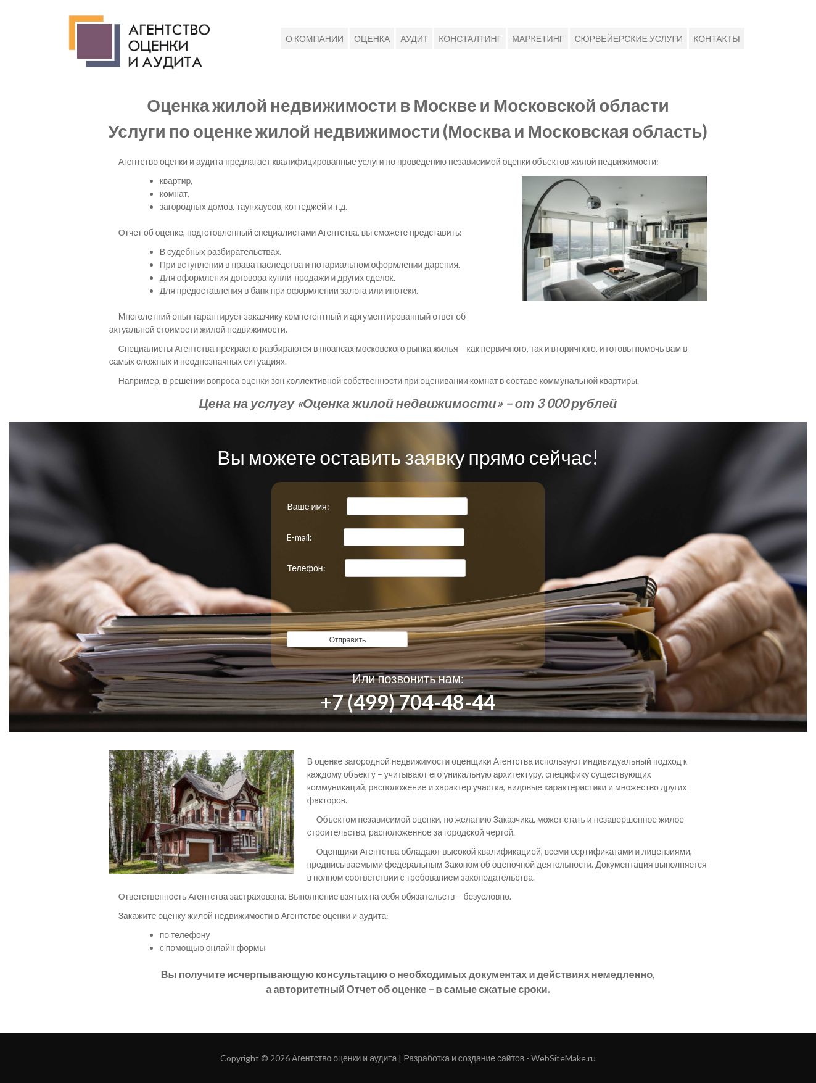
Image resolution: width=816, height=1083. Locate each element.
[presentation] (380, 607)
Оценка (372, 38)
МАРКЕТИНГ (538, 38)
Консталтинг (470, 38)
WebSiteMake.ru (563, 1058)
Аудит (414, 38)
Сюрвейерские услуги (628, 38)
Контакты (716, 38)
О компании (315, 38)
